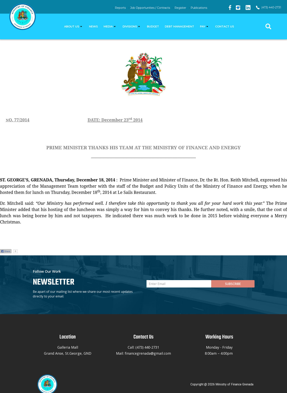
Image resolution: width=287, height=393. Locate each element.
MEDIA (108, 26)
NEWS (93, 26)
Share (5, 251)
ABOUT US (71, 26)
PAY (202, 26)
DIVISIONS (130, 26)
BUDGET (153, 26)
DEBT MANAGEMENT (179, 26)
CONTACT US (224, 26)
